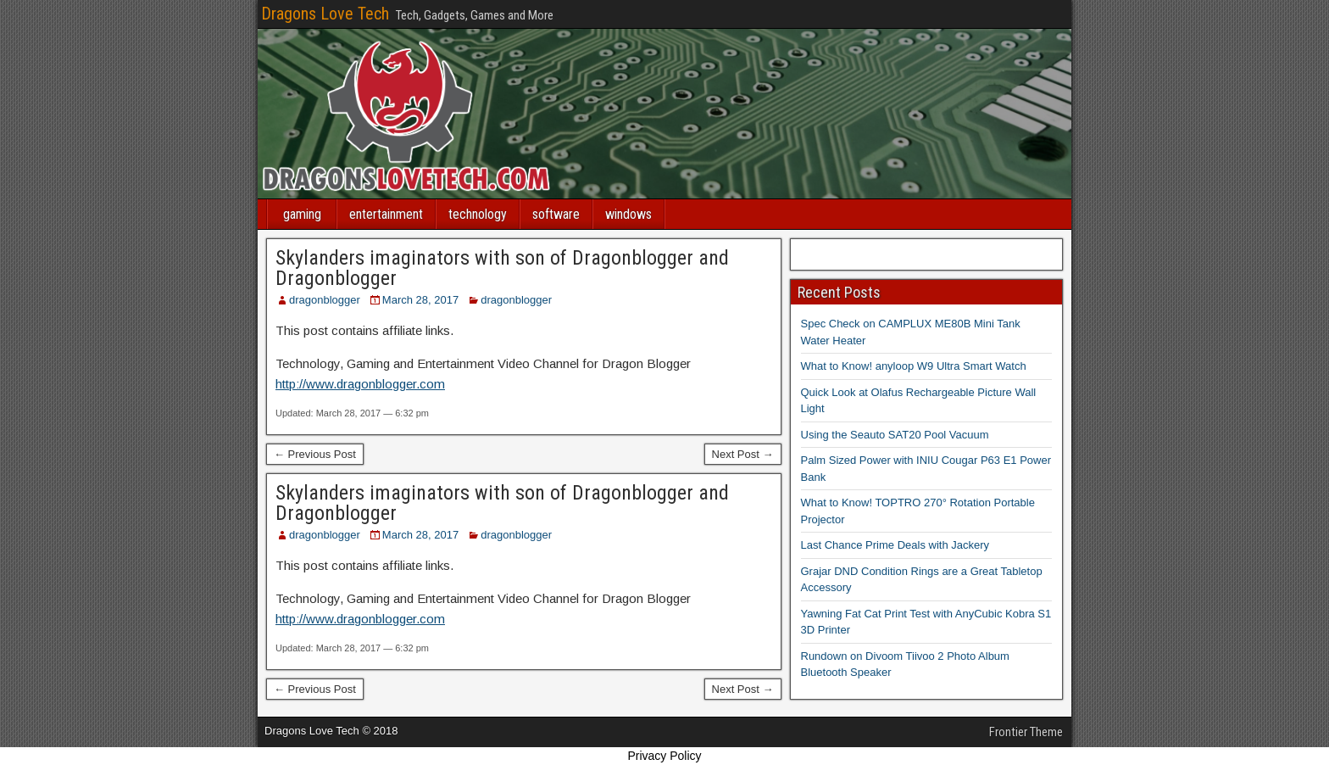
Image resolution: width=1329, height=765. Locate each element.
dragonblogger (324, 299)
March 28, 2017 (420, 299)
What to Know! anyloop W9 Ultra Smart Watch (913, 366)
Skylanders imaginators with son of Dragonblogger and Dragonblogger (502, 268)
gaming (302, 214)
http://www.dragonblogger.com (360, 384)
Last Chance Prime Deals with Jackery (895, 545)
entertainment (386, 214)
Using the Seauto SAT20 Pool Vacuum (895, 434)
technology (477, 214)
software (556, 214)
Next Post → (743, 454)
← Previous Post (315, 454)
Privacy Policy (664, 755)
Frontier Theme (1026, 732)
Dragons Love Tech (325, 13)
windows (628, 214)
